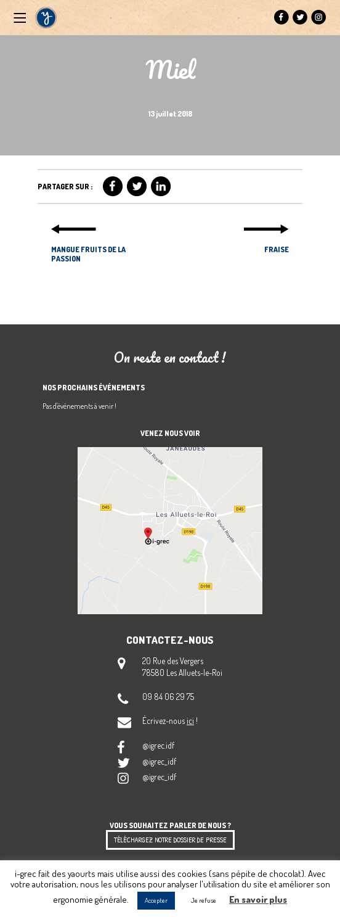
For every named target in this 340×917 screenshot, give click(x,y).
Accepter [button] (156, 900)
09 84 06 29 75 (168, 696)
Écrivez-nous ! (170, 720)
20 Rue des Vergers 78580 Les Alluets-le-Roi (182, 667)
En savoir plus (258, 899)
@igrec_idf (159, 761)
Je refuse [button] (203, 900)
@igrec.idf (158, 745)
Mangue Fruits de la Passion (88, 254)
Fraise (276, 249)
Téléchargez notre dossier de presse (170, 839)
